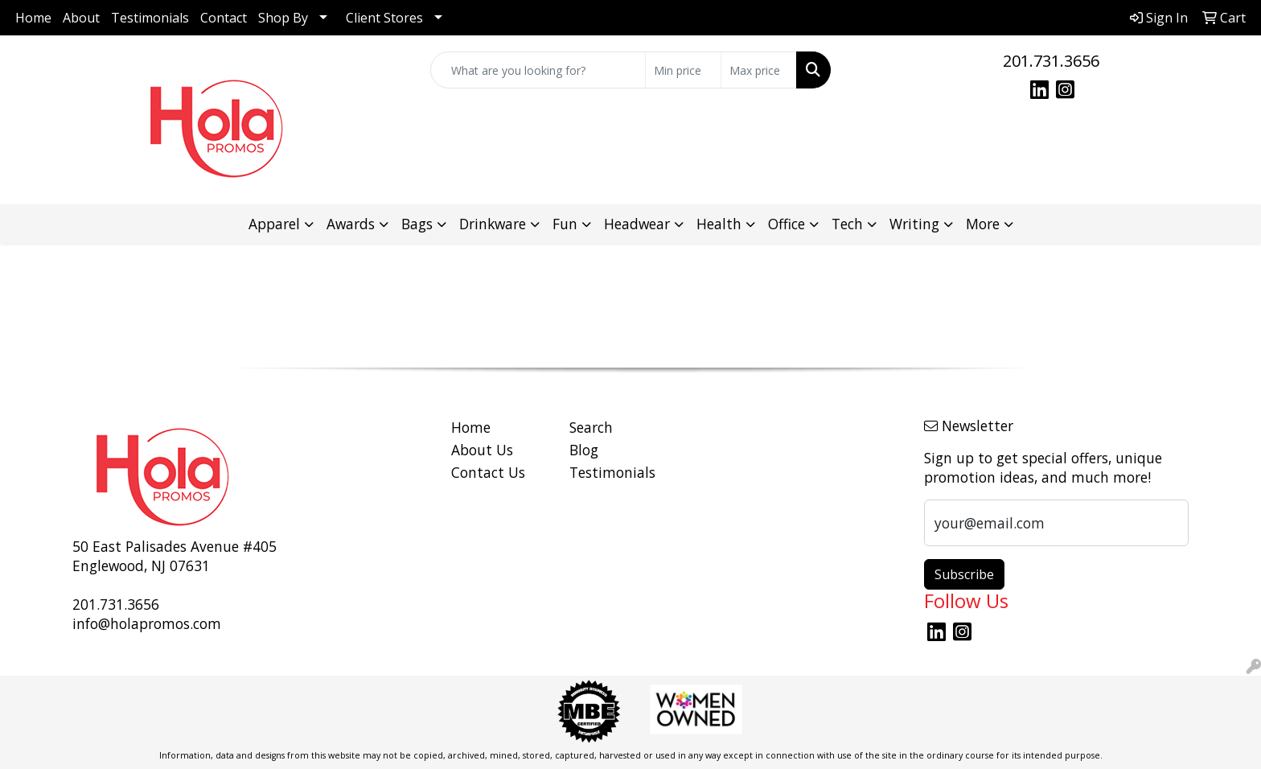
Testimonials (150, 18)
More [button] (983, 223)
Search (591, 427)
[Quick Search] (538, 69)
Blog (583, 449)
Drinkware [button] (492, 223)
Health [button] (718, 223)
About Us (482, 449)
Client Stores (384, 18)
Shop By (283, 18)
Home (33, 18)
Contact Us (488, 472)
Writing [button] (914, 223)
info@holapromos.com (146, 623)
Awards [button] (351, 223)
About (81, 18)
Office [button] (786, 223)
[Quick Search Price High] (759, 69)
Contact (223, 18)
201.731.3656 (1051, 61)
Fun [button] (564, 223)
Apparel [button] (274, 223)
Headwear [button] (637, 223)
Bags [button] (417, 223)
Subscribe (964, 574)
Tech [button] (847, 223)
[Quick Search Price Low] (683, 69)
